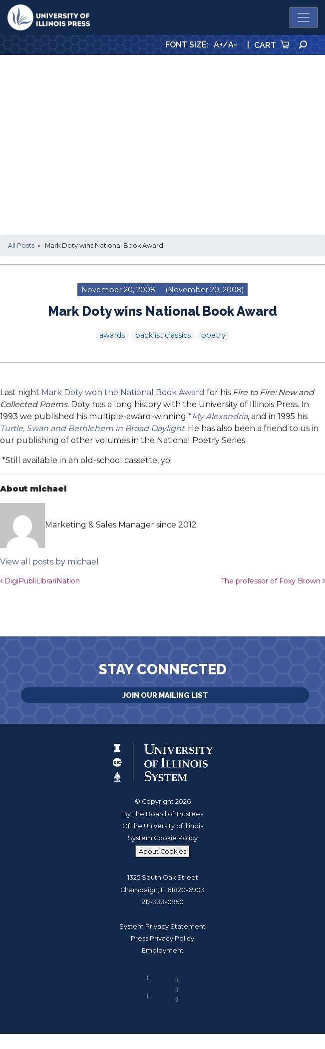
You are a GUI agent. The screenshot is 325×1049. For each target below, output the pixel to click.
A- (232, 44)
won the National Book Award (145, 392)
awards (112, 335)
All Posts (21, 245)
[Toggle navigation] (304, 17)
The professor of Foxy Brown (273, 580)
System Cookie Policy (163, 838)
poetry (213, 335)
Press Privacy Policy (162, 938)
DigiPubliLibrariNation (40, 580)
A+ (218, 44)
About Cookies (162, 851)
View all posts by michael (49, 561)
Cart (271, 45)
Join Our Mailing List (165, 695)
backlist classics (163, 335)
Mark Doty (62, 392)
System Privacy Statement (162, 926)
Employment (163, 950)
